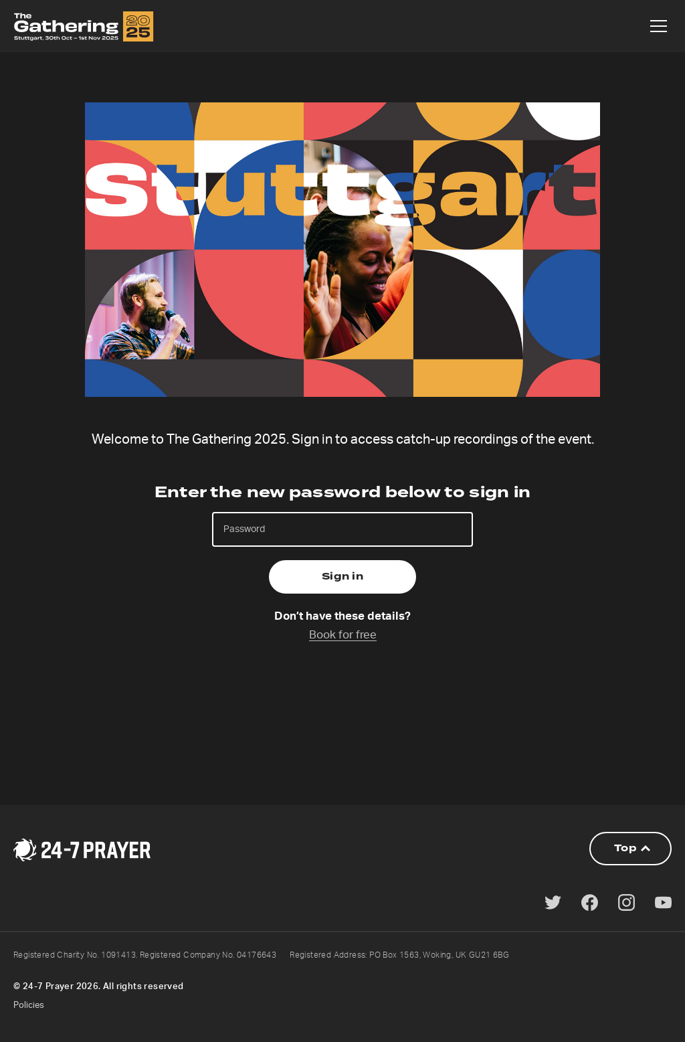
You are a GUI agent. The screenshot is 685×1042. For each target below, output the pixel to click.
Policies (28, 1005)
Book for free (343, 634)
